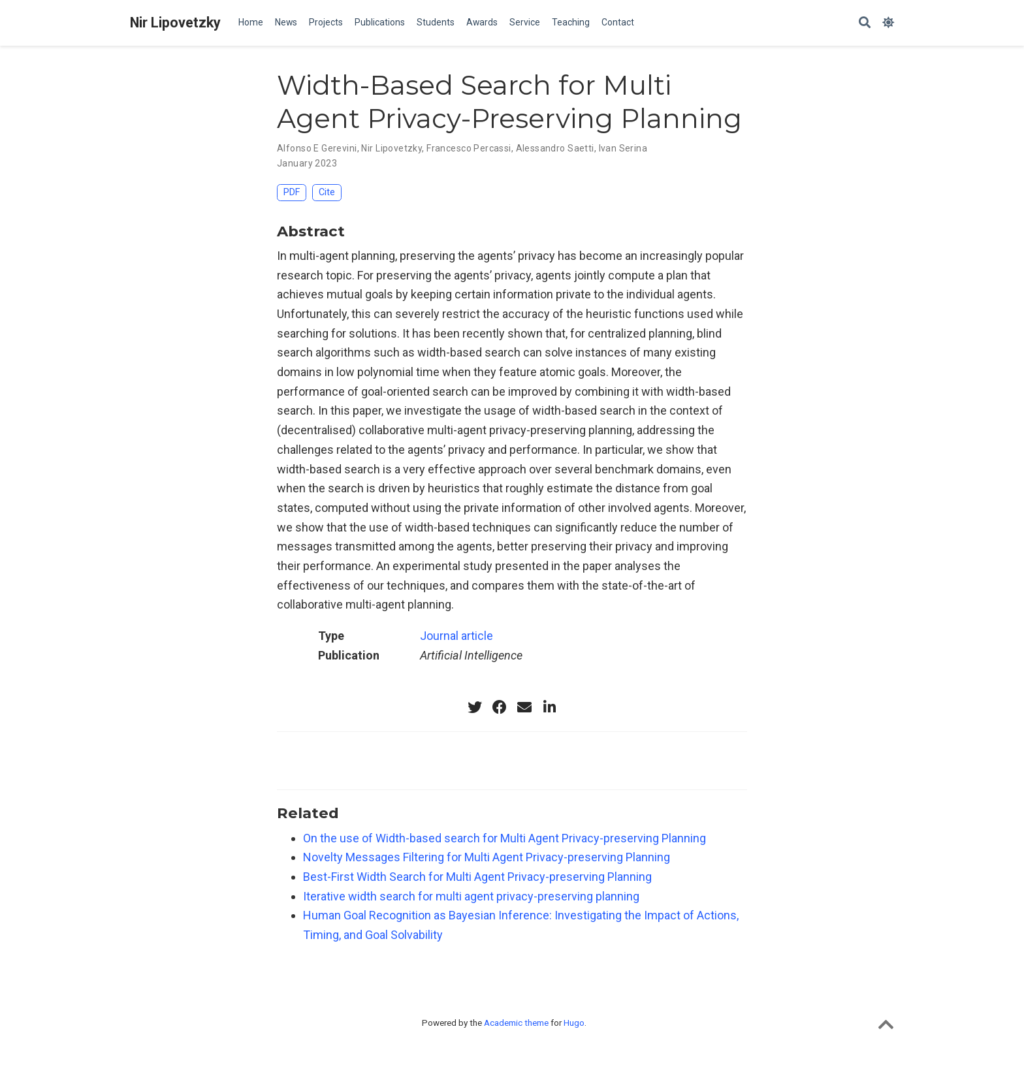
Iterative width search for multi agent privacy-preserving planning (471, 896)
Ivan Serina (623, 148)
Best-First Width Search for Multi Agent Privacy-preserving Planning (477, 876)
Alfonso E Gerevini (317, 148)
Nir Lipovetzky (175, 22)
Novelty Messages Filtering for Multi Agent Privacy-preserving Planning (486, 857)
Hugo (574, 1022)
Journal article (456, 636)
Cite (327, 192)
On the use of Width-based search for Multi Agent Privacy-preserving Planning (504, 838)
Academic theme (516, 1022)
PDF (291, 192)
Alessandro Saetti (555, 148)
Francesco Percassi (468, 148)
